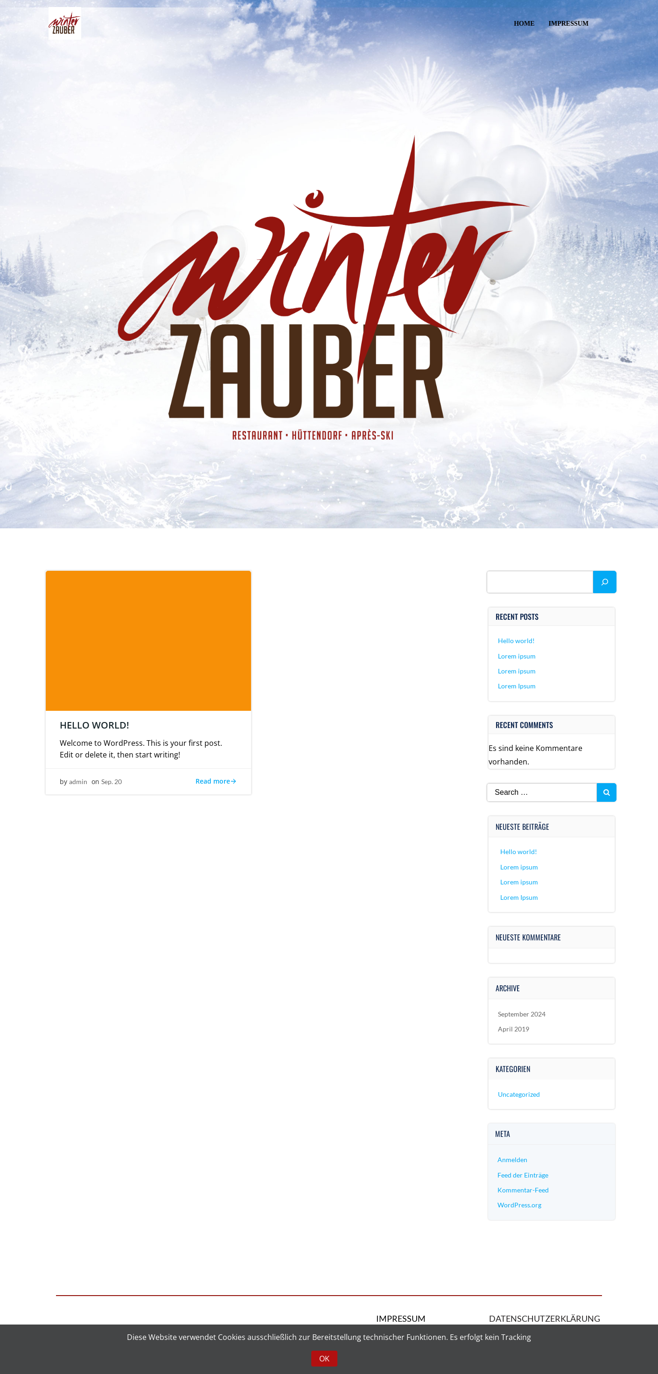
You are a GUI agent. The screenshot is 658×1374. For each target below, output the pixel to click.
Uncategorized (519, 1096)
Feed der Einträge (523, 1176)
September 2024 (522, 1015)
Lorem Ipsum (517, 688)
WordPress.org (520, 1207)
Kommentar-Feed (523, 1191)
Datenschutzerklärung (544, 1320)
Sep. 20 (111, 783)
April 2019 (514, 1030)
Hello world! (516, 642)
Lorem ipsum (517, 657)
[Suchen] (604, 583)
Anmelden (513, 1161)
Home (524, 23)
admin (78, 783)
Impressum (568, 23)
